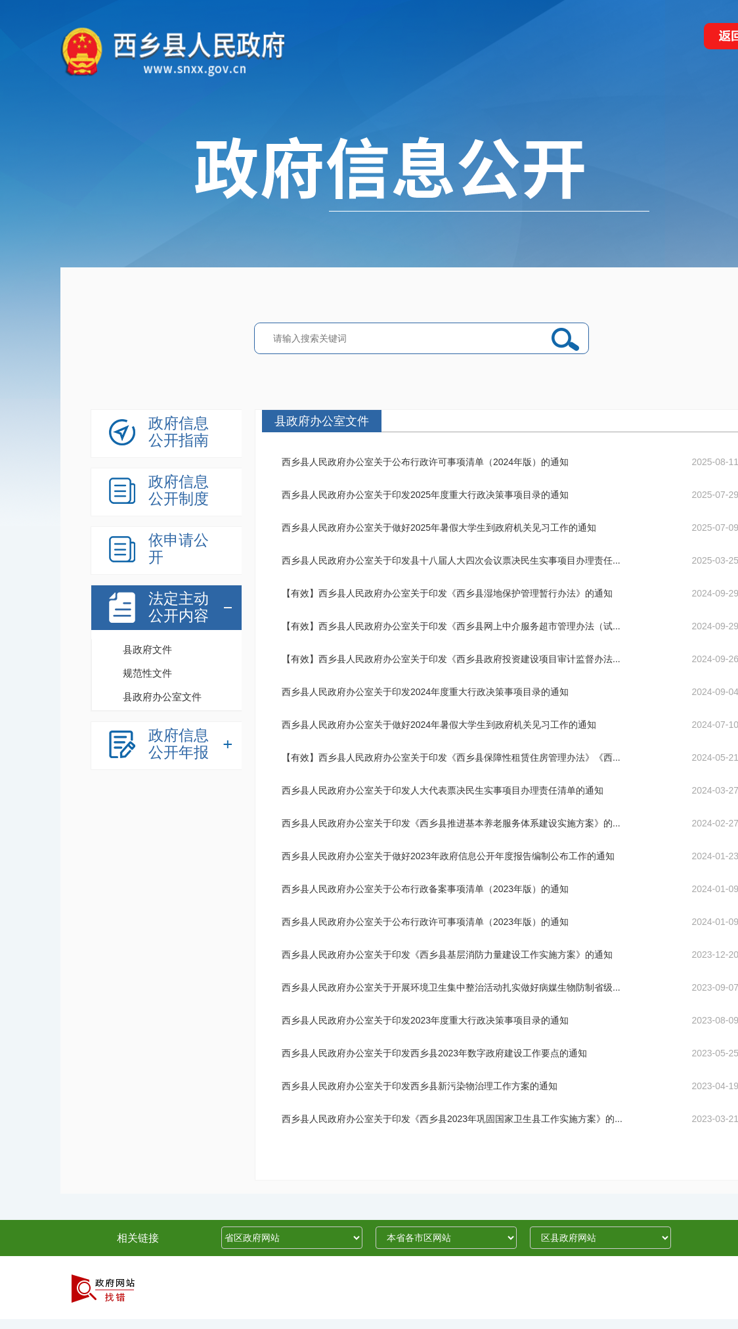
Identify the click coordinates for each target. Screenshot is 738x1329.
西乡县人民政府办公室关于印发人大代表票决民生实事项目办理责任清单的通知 (442, 790)
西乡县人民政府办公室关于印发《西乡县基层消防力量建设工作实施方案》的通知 (447, 954)
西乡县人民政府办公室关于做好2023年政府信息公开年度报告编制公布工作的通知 (448, 856)
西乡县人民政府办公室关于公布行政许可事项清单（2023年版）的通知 (425, 921)
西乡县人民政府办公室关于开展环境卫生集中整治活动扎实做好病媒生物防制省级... (451, 987)
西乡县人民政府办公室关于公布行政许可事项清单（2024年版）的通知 (425, 462)
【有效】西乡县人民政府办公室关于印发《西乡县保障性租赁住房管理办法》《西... (451, 757)
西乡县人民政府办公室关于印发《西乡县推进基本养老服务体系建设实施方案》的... (451, 823)
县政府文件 (147, 649)
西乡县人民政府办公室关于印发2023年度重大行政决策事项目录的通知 (425, 1020)
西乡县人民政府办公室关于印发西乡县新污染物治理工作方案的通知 (419, 1086)
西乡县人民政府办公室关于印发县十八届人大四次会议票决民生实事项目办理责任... (451, 560)
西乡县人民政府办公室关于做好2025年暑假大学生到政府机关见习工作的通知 (439, 527)
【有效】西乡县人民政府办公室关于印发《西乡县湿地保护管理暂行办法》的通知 (447, 593)
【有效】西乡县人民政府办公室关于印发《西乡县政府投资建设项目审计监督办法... (451, 659)
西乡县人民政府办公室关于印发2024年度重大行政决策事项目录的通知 (425, 692)
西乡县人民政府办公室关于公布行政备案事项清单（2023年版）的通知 (425, 889)
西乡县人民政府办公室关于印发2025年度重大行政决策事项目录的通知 (425, 494)
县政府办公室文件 (162, 696)
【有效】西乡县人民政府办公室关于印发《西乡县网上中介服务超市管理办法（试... (451, 626)
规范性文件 (147, 673)
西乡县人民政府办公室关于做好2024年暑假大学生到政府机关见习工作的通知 (439, 724)
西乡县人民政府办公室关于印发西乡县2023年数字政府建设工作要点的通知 (434, 1053)
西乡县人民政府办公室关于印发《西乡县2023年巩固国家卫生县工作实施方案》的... (452, 1119)
